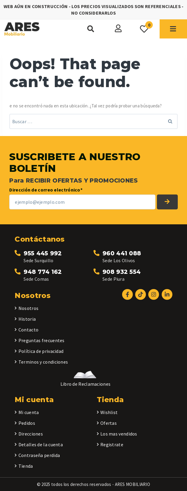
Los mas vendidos (118, 434)
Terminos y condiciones (43, 362)
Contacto (28, 330)
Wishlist (109, 412)
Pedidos (26, 423)
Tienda (25, 466)
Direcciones (30, 434)
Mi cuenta (28, 412)
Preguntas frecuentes (41, 340)
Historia (27, 319)
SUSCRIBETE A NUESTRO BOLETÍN (167, 201)
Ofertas (108, 423)
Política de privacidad (41, 351)
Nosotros (28, 308)
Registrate (111, 444)
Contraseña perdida (39, 455)
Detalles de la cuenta (40, 444)
